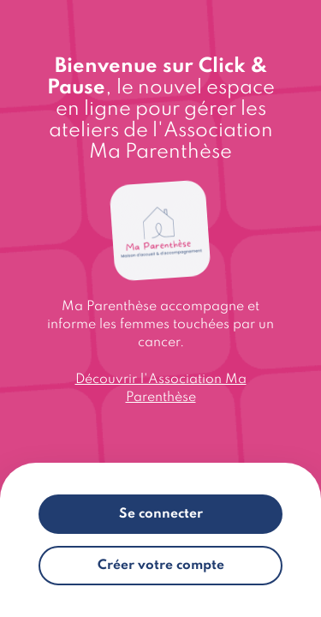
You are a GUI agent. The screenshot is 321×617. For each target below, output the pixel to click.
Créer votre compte (161, 565)
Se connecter (161, 514)
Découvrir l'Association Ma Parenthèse (161, 388)
